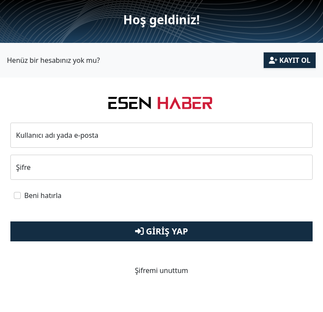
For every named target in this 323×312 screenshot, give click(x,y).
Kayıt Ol (289, 60)
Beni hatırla (42, 195)
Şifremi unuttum (161, 270)
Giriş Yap (161, 231)
